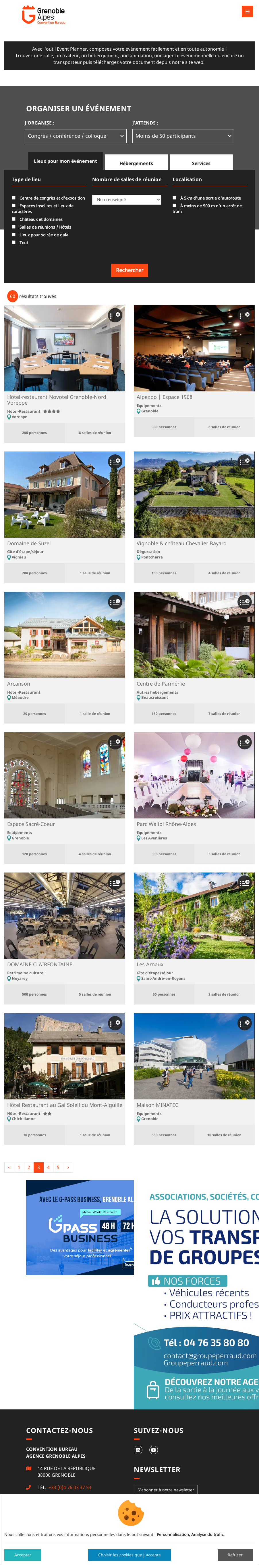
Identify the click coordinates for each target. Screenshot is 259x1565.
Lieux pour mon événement (65, 161)
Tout (20, 242)
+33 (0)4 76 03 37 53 (69, 1487)
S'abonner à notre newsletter (166, 1490)
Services (201, 163)
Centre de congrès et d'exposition (48, 198)
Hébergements (136, 163)
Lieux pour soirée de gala (40, 235)
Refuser (235, 1555)
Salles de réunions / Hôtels (41, 227)
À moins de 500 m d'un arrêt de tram (207, 208)
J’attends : (145, 123)
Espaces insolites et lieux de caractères (43, 208)
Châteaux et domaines (37, 219)
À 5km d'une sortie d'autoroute (207, 198)
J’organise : (39, 123)
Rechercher (129, 270)
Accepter (22, 1555)
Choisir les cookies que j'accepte (129, 1555)
